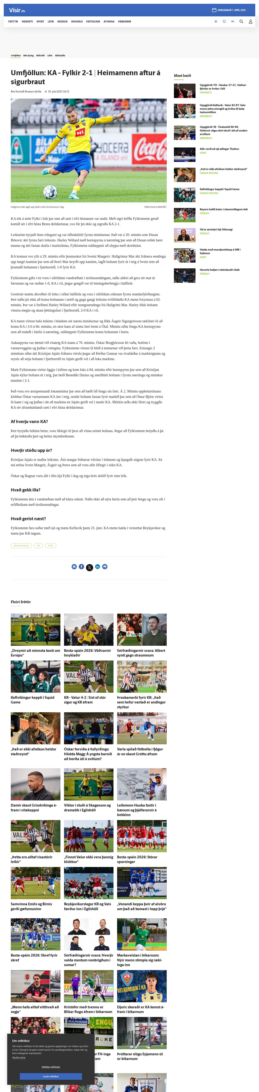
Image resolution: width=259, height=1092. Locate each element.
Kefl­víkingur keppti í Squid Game (30, 696)
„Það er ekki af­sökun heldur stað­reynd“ (34, 740)
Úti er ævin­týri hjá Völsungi (216, 229)
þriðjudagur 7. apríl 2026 (231, 11)
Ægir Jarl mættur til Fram (132, 1065)
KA (44, 546)
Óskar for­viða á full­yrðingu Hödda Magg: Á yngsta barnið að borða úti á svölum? (86, 744)
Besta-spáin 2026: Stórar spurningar (139, 837)
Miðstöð (54, 54)
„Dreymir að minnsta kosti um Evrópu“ (34, 651)
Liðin (68, 54)
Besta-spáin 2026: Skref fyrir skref (31, 927)
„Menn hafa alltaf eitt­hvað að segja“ (32, 972)
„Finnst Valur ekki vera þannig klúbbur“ (88, 837)
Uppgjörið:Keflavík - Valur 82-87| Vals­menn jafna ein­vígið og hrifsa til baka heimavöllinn (223, 109)
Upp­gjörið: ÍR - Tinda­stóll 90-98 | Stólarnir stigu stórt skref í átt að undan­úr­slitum (224, 131)
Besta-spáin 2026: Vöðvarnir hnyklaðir (87, 651)
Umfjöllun (18, 54)
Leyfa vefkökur (72, 1076)
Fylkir (58, 546)
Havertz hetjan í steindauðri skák (220, 270)
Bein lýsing (36, 54)
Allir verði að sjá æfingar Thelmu (219, 149)
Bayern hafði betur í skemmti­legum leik (224, 209)
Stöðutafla (84, 54)
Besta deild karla (24, 546)
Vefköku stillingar (29, 1076)
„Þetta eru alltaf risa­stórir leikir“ (30, 837)
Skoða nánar (19, 1067)
